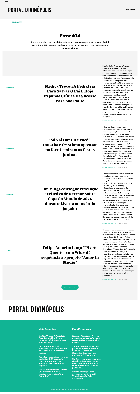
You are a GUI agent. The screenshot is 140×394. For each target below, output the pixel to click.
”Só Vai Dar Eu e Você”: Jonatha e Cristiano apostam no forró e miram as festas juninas (70, 148)
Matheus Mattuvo (109, 123)
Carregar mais (70, 289)
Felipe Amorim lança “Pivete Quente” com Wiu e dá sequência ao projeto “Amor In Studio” (70, 256)
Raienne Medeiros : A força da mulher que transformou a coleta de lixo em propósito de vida (86, 340)
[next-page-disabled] (134, 24)
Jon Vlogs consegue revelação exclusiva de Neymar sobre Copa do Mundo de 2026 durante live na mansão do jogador (70, 200)
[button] (130, 9)
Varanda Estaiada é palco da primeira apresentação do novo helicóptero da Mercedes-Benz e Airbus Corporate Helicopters (85, 352)
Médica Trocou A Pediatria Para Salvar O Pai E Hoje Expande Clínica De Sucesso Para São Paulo (70, 94)
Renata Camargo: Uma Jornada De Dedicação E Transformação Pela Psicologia (84, 376)
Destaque (10, 89)
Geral (8, 253)
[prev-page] (29, 24)
